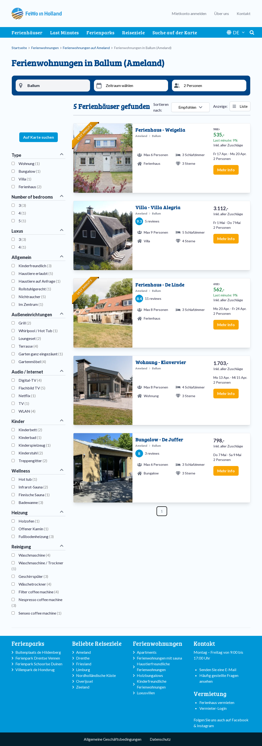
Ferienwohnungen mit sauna (159, 658)
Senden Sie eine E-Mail (217, 669)
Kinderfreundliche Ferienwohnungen (151, 684)
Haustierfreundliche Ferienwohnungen (153, 666)
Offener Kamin (33, 528)
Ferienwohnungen (45, 48)
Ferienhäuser (27, 32)
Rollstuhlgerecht (35, 289)
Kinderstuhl (31, 453)
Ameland (83, 652)
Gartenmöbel (32, 361)
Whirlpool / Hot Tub (38, 330)
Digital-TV (30, 380)
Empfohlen (190, 107)
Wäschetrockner (35, 584)
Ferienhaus (30, 186)
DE (236, 32)
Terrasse (28, 346)
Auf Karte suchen (38, 137)
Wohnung (29, 163)
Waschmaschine (34, 555)
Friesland (83, 663)
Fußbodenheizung (36, 536)
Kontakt (243, 13)
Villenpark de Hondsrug (35, 669)
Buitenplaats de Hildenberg (38, 652)
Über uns (221, 13)
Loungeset (30, 338)
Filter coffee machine (39, 591)
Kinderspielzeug (35, 445)
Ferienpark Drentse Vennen (37, 658)
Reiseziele (133, 32)
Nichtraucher (32, 296)
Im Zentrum (31, 304)
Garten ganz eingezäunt (41, 353)
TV (24, 403)
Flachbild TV (32, 388)
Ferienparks (100, 32)
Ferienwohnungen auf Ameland (86, 48)
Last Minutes (64, 32)
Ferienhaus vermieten (216, 702)
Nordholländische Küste (96, 675)
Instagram (205, 725)
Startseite (19, 48)
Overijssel (84, 681)
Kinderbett (30, 429)
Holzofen (29, 521)
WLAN (27, 411)
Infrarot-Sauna (33, 487)
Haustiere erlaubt (36, 273)
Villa (25, 179)
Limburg (83, 669)
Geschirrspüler (33, 576)
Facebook (240, 719)
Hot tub (28, 479)
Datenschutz (160, 739)
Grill (25, 323)
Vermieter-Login (213, 708)
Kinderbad (30, 437)
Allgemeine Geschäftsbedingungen (112, 739)
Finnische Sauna (34, 494)
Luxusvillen (146, 692)
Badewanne (31, 502)
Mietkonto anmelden (189, 13)
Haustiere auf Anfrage (39, 281)
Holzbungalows (150, 675)
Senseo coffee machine (40, 613)
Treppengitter (33, 460)
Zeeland (82, 687)
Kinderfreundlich (35, 265)
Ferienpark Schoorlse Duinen (38, 663)
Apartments (147, 652)
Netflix (27, 395)
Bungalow (29, 171)
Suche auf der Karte (174, 32)
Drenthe (83, 658)
